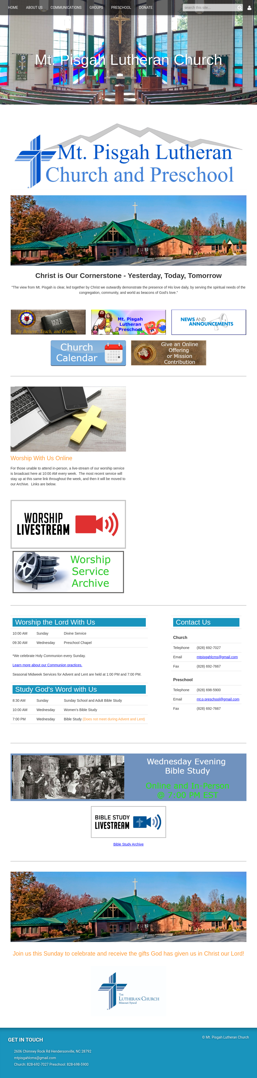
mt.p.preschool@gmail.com (218, 699)
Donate (146, 8)
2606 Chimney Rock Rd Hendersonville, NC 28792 (52, 1051)
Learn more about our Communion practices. (47, 665)
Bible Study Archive (128, 844)
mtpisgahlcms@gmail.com (217, 657)
